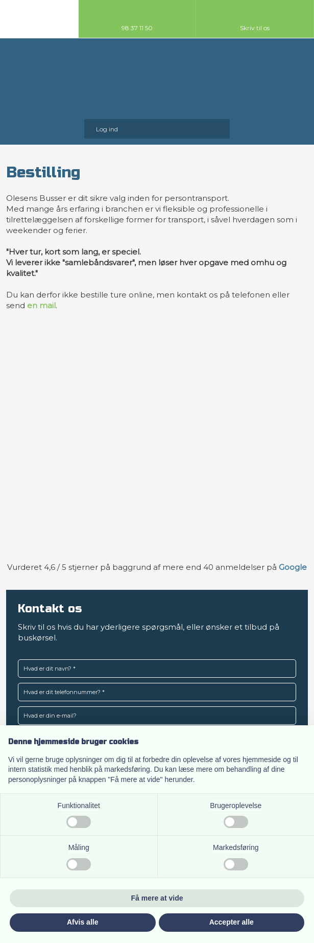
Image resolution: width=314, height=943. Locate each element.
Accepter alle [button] (231, 922)
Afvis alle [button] (82, 922)
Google (293, 567)
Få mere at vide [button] (157, 898)
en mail (41, 305)
